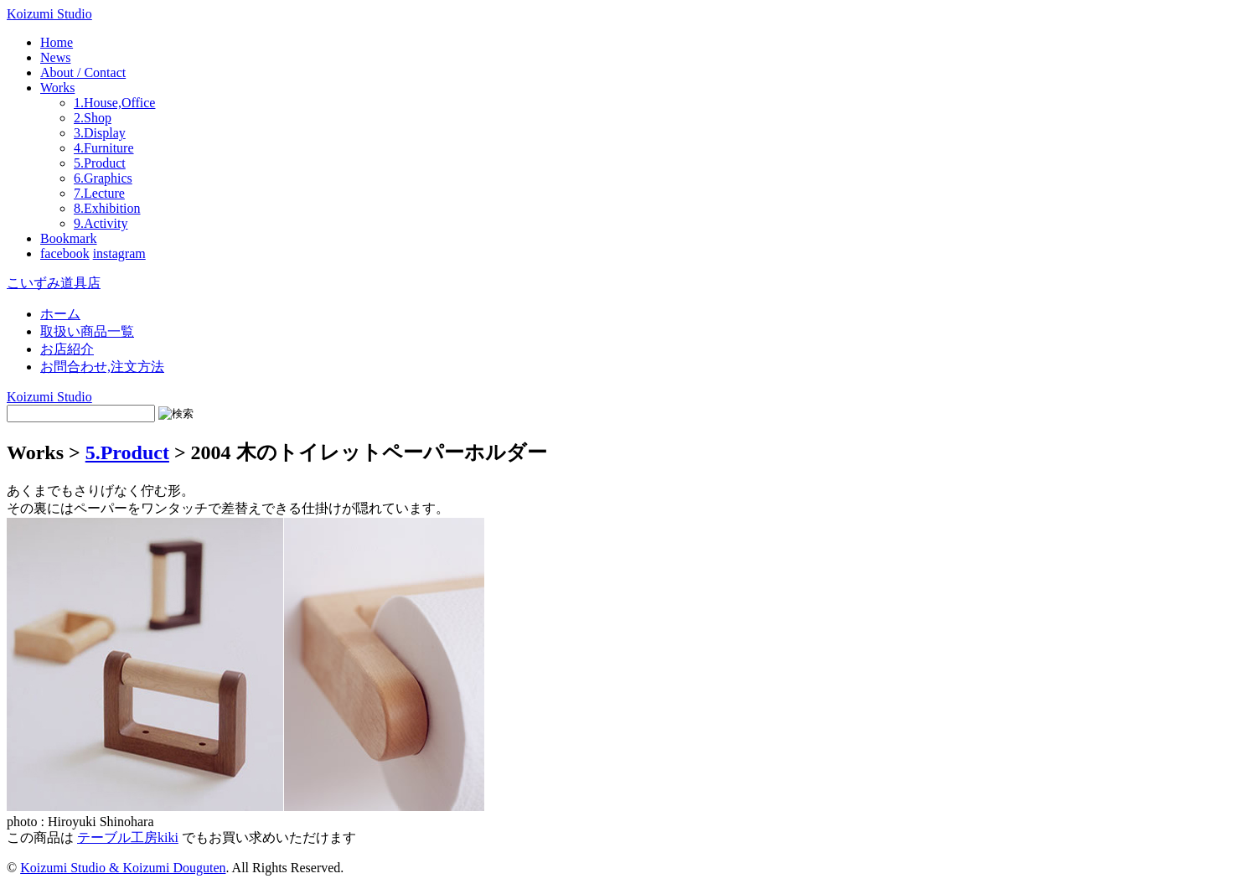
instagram (119, 253)
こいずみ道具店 (54, 283)
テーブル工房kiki (127, 837)
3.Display (100, 133)
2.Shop (92, 118)
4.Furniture (104, 148)
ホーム (60, 314)
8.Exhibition (107, 208)
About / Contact (83, 72)
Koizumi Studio (49, 14)
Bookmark (68, 238)
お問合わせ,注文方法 (102, 366)
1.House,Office (114, 103)
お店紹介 (67, 349)
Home (56, 42)
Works (57, 87)
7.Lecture (99, 193)
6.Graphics (103, 178)
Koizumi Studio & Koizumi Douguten (122, 868)
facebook (65, 253)
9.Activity (100, 223)
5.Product (100, 163)
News (55, 57)
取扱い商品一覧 (87, 331)
